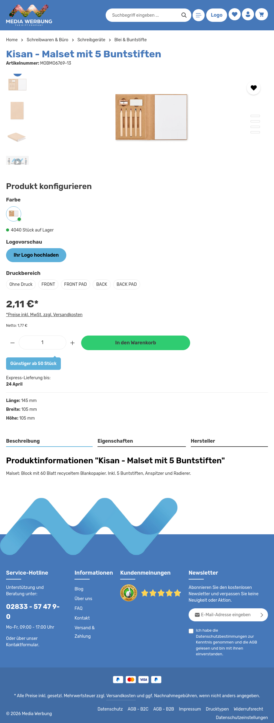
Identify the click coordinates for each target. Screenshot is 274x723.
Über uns (83, 598)
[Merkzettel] (232, 15)
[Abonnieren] (262, 613)
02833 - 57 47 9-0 (32, 606)
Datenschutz (115, 705)
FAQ (78, 607)
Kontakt (81, 617)
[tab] (49, 440)
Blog (78, 588)
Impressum (193, 705)
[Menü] (197, 15)
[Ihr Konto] (247, 15)
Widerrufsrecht (249, 705)
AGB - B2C (142, 705)
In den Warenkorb (135, 341)
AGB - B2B (168, 705)
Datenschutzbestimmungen (242, 629)
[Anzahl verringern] (12, 341)
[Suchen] (183, 15)
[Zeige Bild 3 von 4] (255, 127)
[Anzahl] (42, 341)
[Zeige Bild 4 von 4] (255, 132)
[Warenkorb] (261, 15)
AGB (258, 635)
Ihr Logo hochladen (33, 254)
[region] (137, 119)
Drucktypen (220, 705)
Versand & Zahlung (84, 631)
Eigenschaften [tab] (114, 440)
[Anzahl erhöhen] (72, 341)
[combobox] (143, 15)
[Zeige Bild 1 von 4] (255, 116)
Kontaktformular (21, 634)
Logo (215, 15)
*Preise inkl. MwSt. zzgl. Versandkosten (43, 313)
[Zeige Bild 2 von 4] (255, 121)
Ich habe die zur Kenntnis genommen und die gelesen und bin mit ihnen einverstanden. (232, 635)
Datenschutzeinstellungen (244, 713)
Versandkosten (122, 692)
